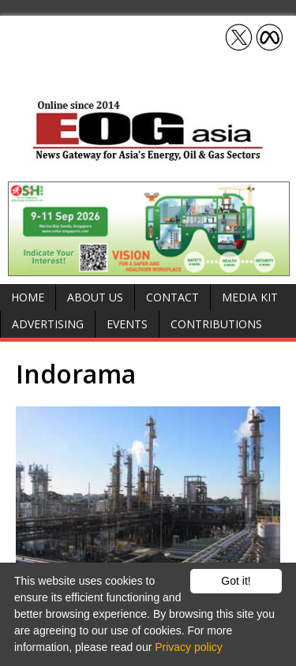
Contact (172, 297)
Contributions (216, 323)
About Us (95, 297)
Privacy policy (189, 647)
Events (127, 323)
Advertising (48, 323)
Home (27, 297)
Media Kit (250, 297)
